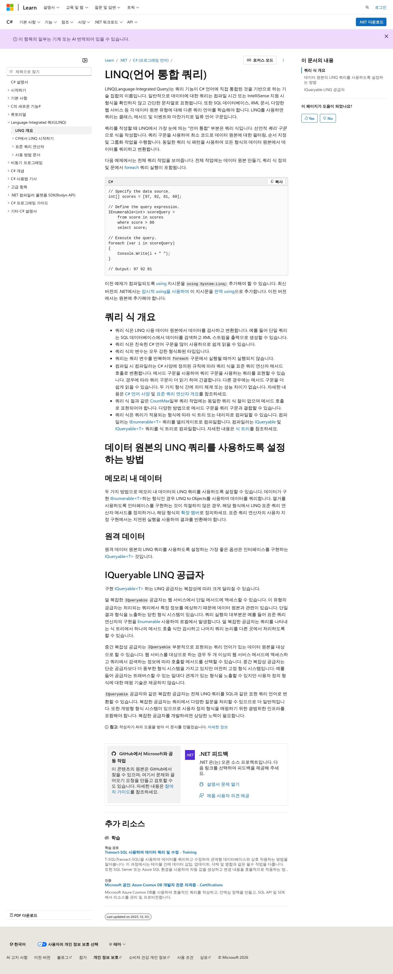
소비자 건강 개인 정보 (147, 957)
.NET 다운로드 (371, 22)
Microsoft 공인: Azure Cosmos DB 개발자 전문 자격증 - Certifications (164, 884)
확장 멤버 (190, 512)
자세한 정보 (218, 726)
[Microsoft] (10, 7)
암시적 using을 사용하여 (165, 291)
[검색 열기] (367, 7)
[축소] (85, 60)
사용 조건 (185, 957)
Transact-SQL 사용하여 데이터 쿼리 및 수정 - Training (150, 852)
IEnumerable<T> (145, 421)
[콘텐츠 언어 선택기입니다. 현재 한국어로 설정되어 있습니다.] (18, 944)
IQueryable (265, 421)
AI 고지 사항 (17, 957)
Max (165, 400)
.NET (123, 60)
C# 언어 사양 (137, 393)
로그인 (380, 7)
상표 (204, 957)
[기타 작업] (283, 60)
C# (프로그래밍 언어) (151, 60)
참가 (83, 957)
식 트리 (243, 428)
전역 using (224, 291)
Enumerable (149, 621)
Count (156, 400)
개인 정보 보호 (105, 957)
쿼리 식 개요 (314, 70)
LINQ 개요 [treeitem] (24, 130)
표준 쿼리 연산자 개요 (177, 393)
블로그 (63, 957)
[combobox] (49, 71)
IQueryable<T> (129, 428)
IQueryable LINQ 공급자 (324, 89)
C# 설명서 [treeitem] (19, 81)
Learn (109, 60)
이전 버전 (42, 957)
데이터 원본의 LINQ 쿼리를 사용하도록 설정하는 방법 (343, 80)
